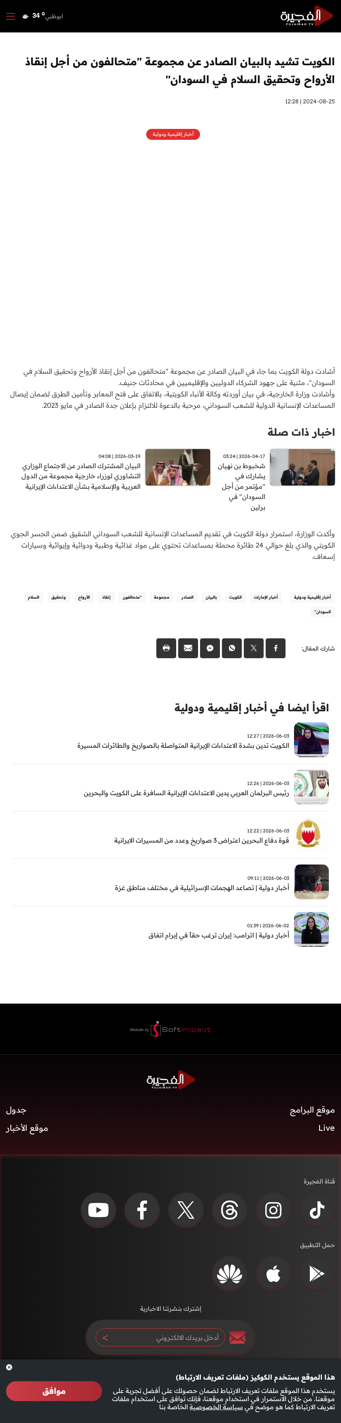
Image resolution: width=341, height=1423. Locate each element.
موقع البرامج (312, 1112)
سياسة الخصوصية (216, 1407)
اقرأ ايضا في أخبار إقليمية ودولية (247, 710)
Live (326, 1131)
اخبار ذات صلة (300, 432)
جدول (16, 1112)
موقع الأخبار (27, 1131)
